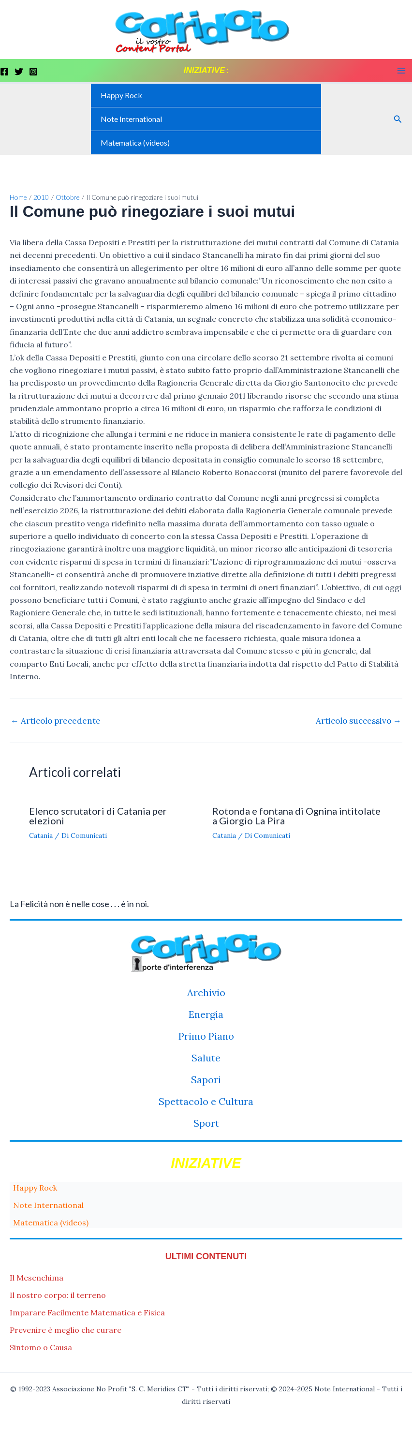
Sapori (206, 1079)
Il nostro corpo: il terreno (58, 1295)
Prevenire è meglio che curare (65, 1330)
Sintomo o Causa (41, 1347)
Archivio (206, 992)
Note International (131, 118)
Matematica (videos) (135, 142)
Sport (206, 1123)
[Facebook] (4, 71)
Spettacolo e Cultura (206, 1101)
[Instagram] (33, 71)
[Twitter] (19, 71)
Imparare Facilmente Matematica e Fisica (87, 1312)
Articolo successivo (358, 721)
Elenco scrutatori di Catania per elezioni (98, 815)
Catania (41, 835)
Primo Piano (206, 1036)
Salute (206, 1058)
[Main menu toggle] (401, 70)
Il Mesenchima (36, 1277)
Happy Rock (121, 95)
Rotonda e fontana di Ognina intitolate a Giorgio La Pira (296, 815)
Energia (206, 1014)
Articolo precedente (56, 721)
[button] (398, 119)
